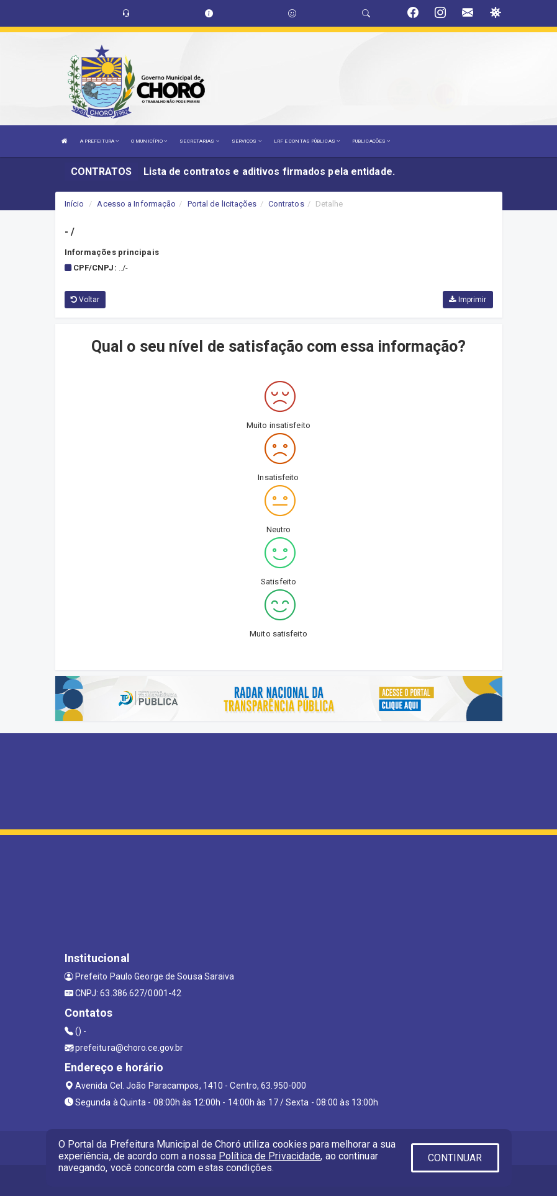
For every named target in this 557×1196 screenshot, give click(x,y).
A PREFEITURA (99, 141)
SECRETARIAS (199, 141)
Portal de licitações (222, 203)
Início (74, 203)
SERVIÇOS (246, 141)
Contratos (286, 203)
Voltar (85, 299)
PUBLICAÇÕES (371, 141)
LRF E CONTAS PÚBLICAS (307, 141)
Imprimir (467, 299)
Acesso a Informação (136, 203)
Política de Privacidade (269, 1156)
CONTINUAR (455, 1158)
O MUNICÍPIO (149, 141)
